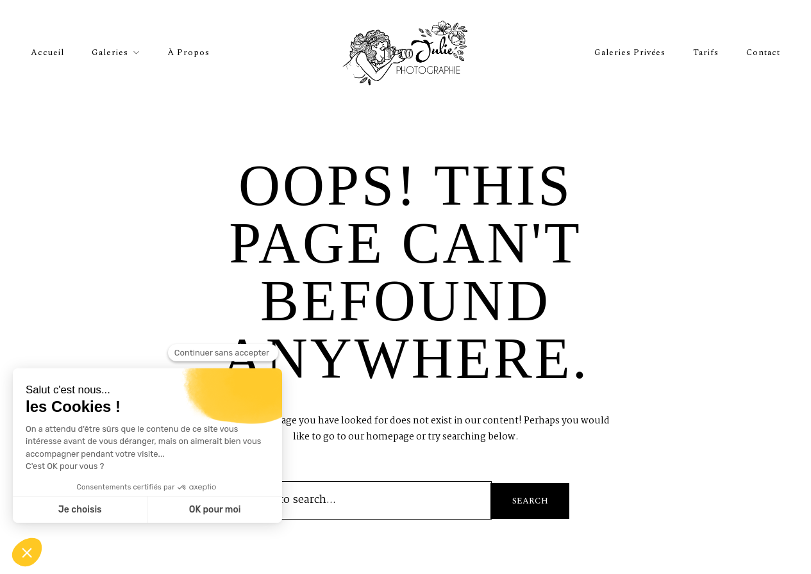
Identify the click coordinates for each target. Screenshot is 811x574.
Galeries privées (629, 52)
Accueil (47, 52)
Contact (763, 52)
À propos (188, 52)
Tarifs (706, 52)
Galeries (110, 52)
